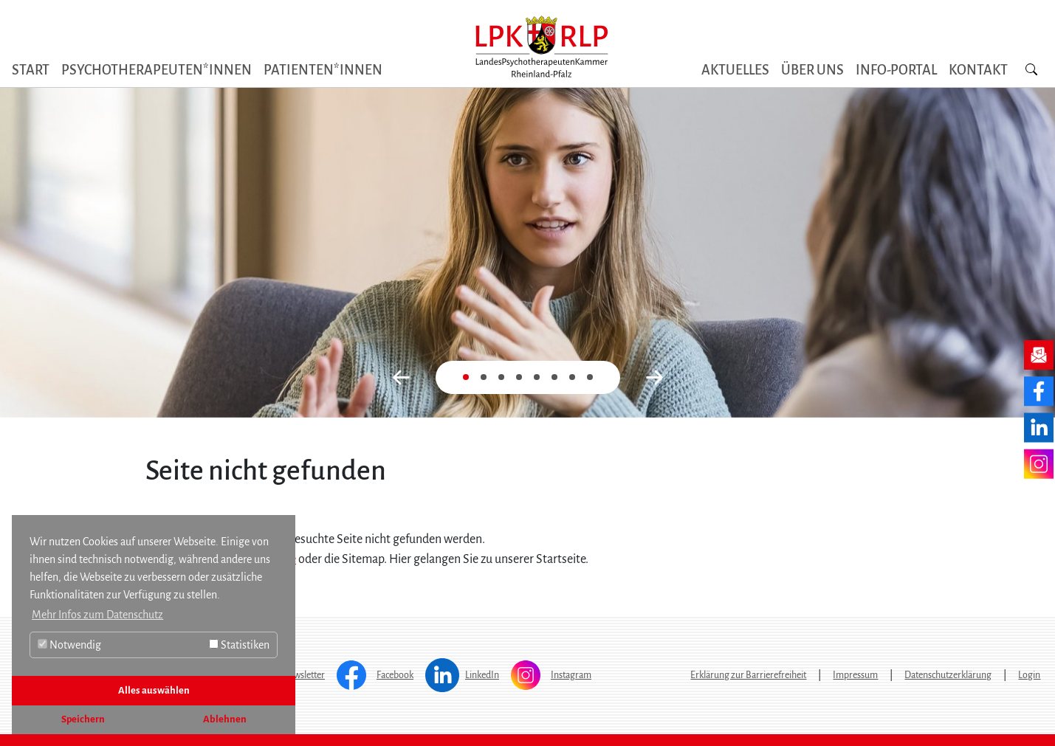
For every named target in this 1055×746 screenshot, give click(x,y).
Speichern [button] (83, 719)
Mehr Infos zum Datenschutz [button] (97, 615)
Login (1029, 675)
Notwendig (69, 645)
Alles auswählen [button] (154, 690)
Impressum (855, 675)
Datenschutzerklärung (948, 675)
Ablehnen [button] (225, 719)
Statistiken (239, 645)
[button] (401, 377)
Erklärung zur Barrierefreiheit (748, 675)
